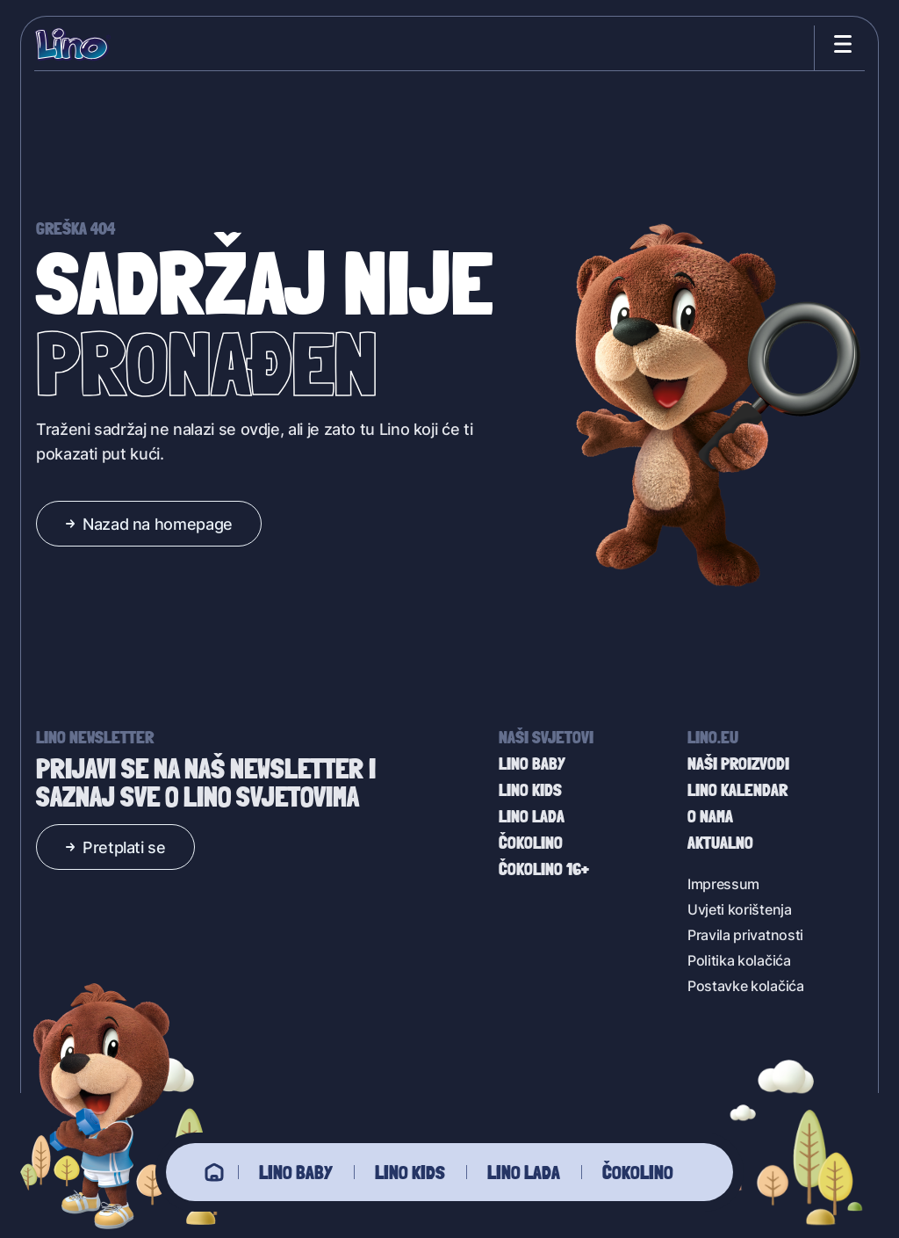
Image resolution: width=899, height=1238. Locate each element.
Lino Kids (410, 1172)
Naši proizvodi (738, 763)
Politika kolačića (739, 960)
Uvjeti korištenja (739, 909)
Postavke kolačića (745, 985)
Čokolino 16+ (544, 869)
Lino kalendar (737, 790)
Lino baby (296, 1172)
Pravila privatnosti (745, 934)
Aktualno (720, 842)
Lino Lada (523, 1172)
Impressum (723, 883)
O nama (710, 816)
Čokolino (637, 1172)
